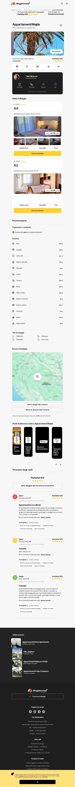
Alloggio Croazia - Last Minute (37, 747)
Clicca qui (21, 776)
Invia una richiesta (37, 153)
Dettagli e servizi (23, 148)
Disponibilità (42, 148)
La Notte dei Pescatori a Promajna (37, 769)
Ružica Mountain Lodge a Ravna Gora (37, 766)
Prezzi (56, 148)
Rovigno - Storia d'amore (37, 733)
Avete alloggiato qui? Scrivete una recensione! (37, 486)
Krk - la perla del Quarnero (37, 727)
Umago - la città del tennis (37, 730)
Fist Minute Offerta (37, 750)
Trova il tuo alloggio (37, 696)
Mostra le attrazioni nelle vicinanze (37, 410)
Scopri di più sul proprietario (37, 91)
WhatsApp (43, 85)
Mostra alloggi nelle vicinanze (37, 404)
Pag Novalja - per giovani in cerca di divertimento (37, 724)
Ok (37, 782)
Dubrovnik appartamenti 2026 (37, 721)
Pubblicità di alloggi (37, 743)
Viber (55, 85)
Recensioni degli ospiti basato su (31, 13)
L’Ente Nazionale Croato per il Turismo (37, 753)
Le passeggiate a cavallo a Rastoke (37, 763)
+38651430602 (20, 85)
